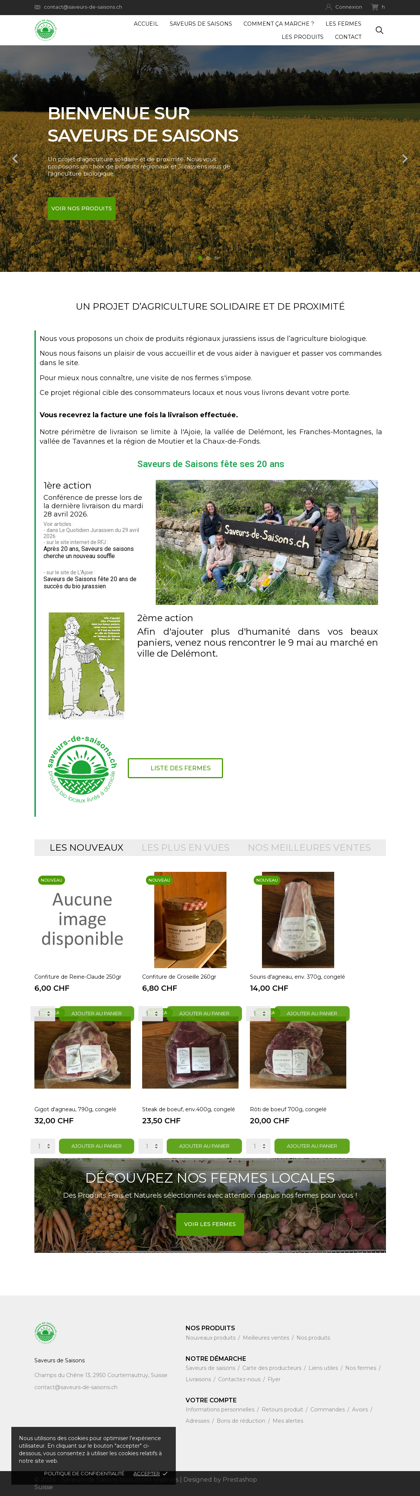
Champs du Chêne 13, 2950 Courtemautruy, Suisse (100, 1375)
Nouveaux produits (211, 1337)
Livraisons (199, 1379)
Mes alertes (288, 1420)
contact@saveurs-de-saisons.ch (78, 7)
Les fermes (343, 23)
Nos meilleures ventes (309, 847)
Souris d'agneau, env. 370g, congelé (297, 976)
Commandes (328, 1409)
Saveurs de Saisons (201, 23)
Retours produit (283, 1409)
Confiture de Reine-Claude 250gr (77, 976)
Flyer (274, 1379)
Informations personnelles (221, 1409)
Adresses (198, 1420)
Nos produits (313, 1337)
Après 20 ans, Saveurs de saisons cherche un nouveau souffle (88, 552)
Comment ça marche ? (278, 23)
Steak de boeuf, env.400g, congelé (188, 1109)
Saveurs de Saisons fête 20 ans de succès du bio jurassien (89, 582)
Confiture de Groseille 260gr (179, 976)
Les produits (303, 37)
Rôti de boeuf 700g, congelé (288, 1109)
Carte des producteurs (272, 1368)
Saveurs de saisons (211, 1368)
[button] (175, 768)
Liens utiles (323, 1368)
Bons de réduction (242, 1420)
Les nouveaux (86, 847)
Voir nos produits (81, 208)
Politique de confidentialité (84, 1473)
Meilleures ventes (267, 1337)
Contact (348, 37)
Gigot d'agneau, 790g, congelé (75, 1109)
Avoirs (360, 1409)
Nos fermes (361, 1368)
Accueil (146, 23)
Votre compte (211, 1400)
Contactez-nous (240, 1379)
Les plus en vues (185, 847)
